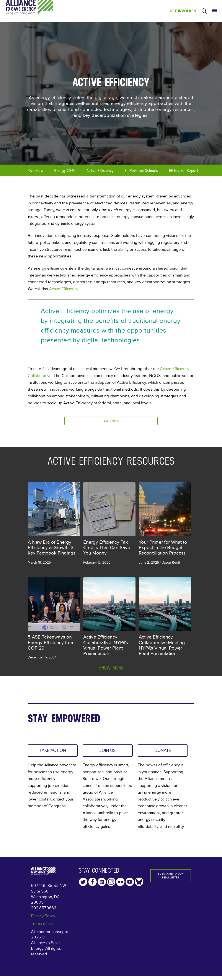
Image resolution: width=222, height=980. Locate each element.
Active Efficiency (100, 170)
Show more (111, 669)
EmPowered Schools (141, 170)
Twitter (83, 885)
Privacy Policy (43, 919)
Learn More (111, 421)
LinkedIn (102, 885)
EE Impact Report (183, 170)
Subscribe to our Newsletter (170, 880)
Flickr (120, 885)
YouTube (130, 885)
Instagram (111, 885)
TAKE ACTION (46, 756)
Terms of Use (43, 927)
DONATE (162, 753)
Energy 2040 (64, 170)
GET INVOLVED (183, 11)
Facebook (92, 885)
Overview (36, 170)
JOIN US (107, 753)
